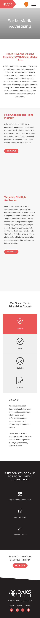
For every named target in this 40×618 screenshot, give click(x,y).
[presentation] (20, 324)
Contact (27, 605)
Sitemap (19, 605)
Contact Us (11, 151)
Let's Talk (20, 565)
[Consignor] (20, 593)
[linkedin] (11, 610)
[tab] (20, 324)
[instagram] (17, 610)
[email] (28, 610)
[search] (6, 4)
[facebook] (22, 610)
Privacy (12, 605)
